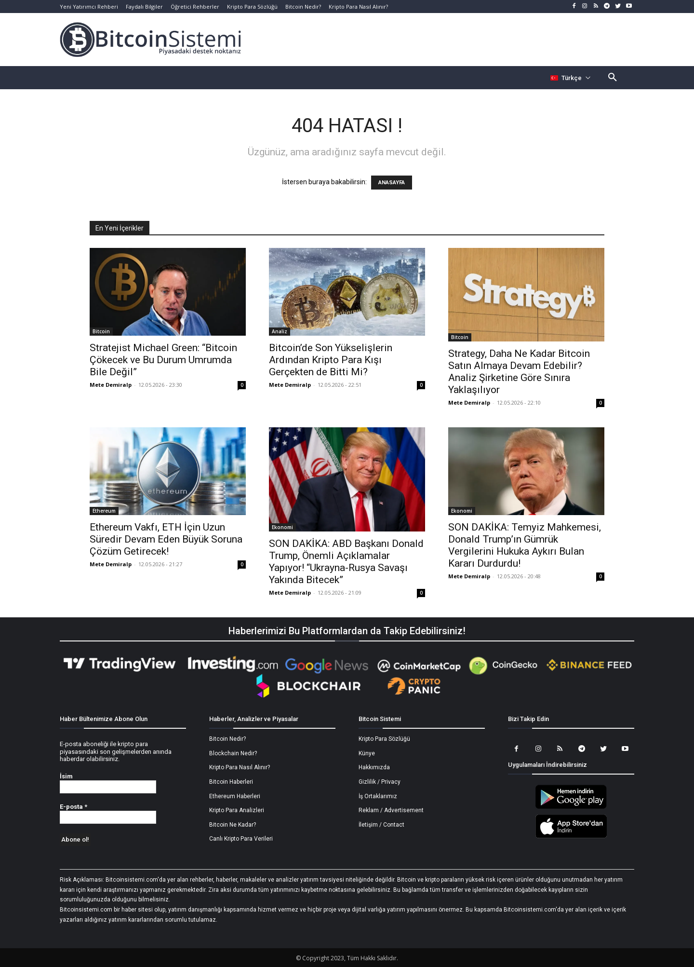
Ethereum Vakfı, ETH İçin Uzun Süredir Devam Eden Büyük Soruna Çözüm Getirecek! (166, 539)
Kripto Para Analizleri (236, 810)
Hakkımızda (374, 767)
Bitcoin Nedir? (227, 738)
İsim (66, 776)
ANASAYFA (391, 182)
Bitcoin (101, 331)
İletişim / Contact (381, 824)
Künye (367, 753)
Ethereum (104, 510)
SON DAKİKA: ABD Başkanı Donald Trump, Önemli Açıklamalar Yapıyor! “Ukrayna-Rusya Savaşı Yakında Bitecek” (346, 562)
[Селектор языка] (570, 77)
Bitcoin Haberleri (231, 781)
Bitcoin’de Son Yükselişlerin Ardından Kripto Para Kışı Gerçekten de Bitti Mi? (330, 360)
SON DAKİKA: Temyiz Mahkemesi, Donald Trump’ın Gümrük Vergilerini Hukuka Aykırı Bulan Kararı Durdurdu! (524, 545)
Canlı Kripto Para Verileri (241, 838)
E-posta (73, 806)
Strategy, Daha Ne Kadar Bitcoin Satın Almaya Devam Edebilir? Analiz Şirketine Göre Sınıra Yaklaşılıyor (519, 371)
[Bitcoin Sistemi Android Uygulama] (571, 807)
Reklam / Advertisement (391, 810)
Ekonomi (282, 527)
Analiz (279, 331)
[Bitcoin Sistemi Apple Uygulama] (571, 836)
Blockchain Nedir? (233, 753)
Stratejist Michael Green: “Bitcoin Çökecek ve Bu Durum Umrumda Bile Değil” (163, 360)
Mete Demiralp (111, 384)
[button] (612, 77)
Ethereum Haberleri (234, 796)
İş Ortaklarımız (378, 796)
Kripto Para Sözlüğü (384, 738)
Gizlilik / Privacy (379, 781)
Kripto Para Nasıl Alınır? (239, 767)
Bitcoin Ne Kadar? (232, 824)
